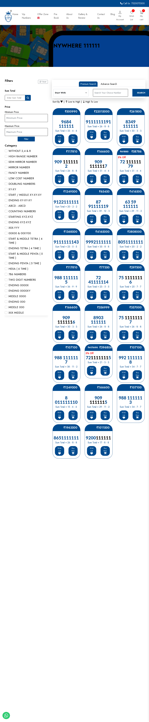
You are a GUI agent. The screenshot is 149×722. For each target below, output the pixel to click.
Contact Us (101, 16)
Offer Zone (42, 16)
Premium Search (88, 84)
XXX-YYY (14, 228)
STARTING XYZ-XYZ (21, 217)
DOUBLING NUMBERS (22, 184)
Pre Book (57, 16)
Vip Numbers (26, 16)
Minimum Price (12, 112)
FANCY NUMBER (19, 173)
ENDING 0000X (19, 285)
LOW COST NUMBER (21, 178)
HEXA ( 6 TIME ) (18, 269)
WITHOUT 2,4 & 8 (20, 151)
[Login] (120, 16)
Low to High (73, 101)
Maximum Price (12, 126)
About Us (69, 16)
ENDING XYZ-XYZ (20, 222)
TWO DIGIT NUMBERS (22, 280)
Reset (43, 81)
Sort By (58, 101)
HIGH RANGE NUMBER (23, 156)
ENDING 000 (17, 302)
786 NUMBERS (17, 274)
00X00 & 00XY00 (20, 233)
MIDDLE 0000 (17, 296)
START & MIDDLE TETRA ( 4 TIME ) (25, 241)
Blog (112, 14)
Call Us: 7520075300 (132, 3)
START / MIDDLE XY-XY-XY (25, 195)
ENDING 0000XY (19, 291)
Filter (26, 139)
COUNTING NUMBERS (22, 211)
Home (15, 14)
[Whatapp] (6, 715)
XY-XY (12, 189)
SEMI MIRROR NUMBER (23, 162)
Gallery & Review (82, 16)
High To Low (90, 101)
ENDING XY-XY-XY (20, 200)
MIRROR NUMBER (19, 167)
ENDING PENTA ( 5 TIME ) (25, 263)
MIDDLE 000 (16, 307)
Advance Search (109, 84)
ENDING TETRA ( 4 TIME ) (25, 248)
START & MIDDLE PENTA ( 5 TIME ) (26, 256)
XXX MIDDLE (16, 313)
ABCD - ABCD (17, 206)
